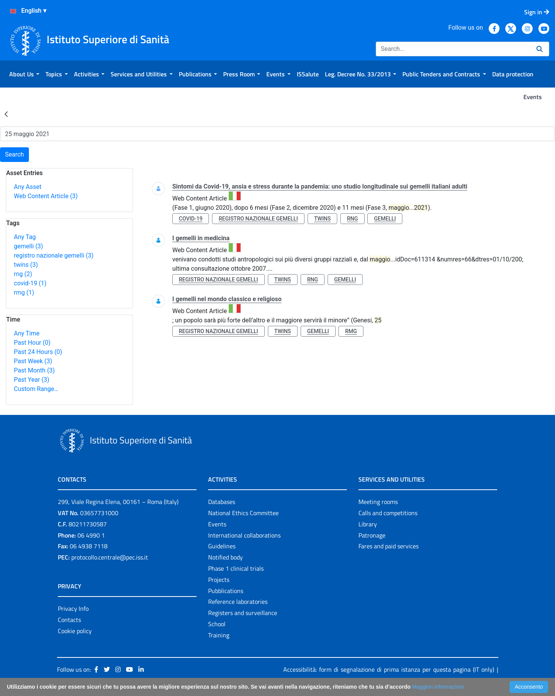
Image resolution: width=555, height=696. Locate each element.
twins (26, 264)
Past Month (34, 370)
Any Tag (25, 237)
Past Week (33, 361)
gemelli (28, 246)
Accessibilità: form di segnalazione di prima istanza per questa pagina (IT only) (388, 669)
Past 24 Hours (38, 352)
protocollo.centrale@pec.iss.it (109, 557)
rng (23, 274)
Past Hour (32, 342)
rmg (24, 292)
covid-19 (30, 283)
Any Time (26, 333)
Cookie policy (75, 630)
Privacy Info (73, 608)
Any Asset (27, 186)
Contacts (69, 619)
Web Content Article (46, 196)
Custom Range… (36, 389)
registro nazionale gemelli (54, 255)
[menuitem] (24, 74)
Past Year (31, 379)
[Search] (453, 49)
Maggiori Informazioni (438, 687)
